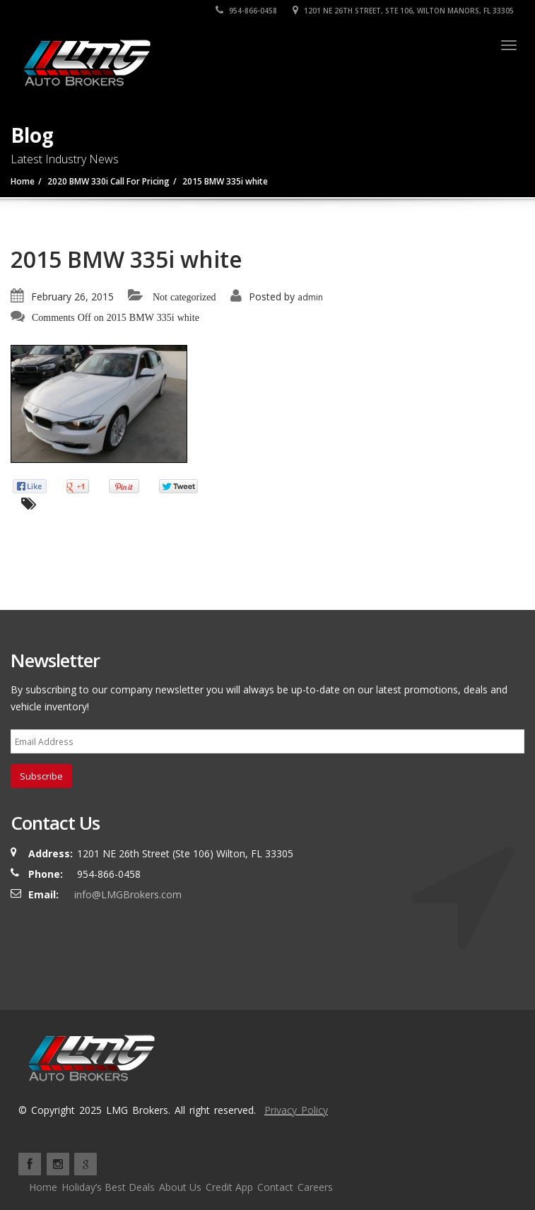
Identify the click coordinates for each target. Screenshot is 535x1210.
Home (23, 181)
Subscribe (41, 776)
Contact (275, 1187)
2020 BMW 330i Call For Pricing (108, 181)
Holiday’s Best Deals (108, 1187)
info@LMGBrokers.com (128, 894)
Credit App (229, 1187)
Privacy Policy (296, 1110)
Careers (315, 1187)
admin (310, 297)
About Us (180, 1187)
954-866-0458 (246, 11)
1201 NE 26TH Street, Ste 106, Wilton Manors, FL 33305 (403, 11)
